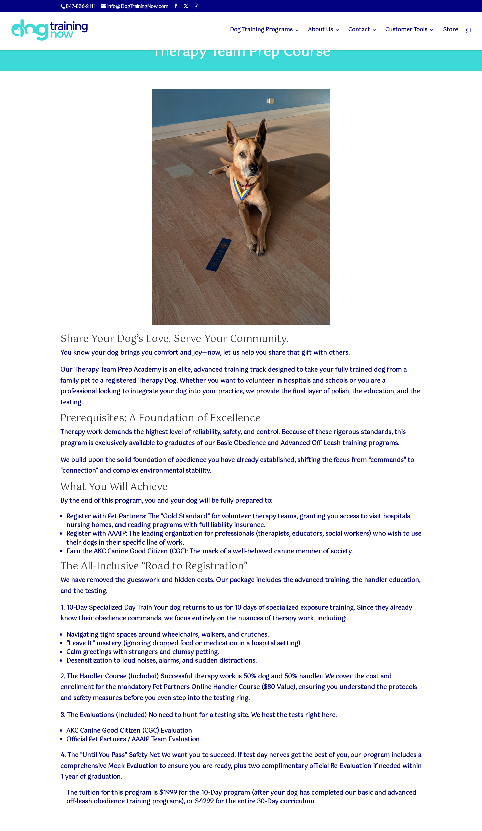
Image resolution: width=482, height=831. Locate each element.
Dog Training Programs (261, 31)
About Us (320, 31)
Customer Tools (406, 31)
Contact (359, 31)
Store (450, 31)
